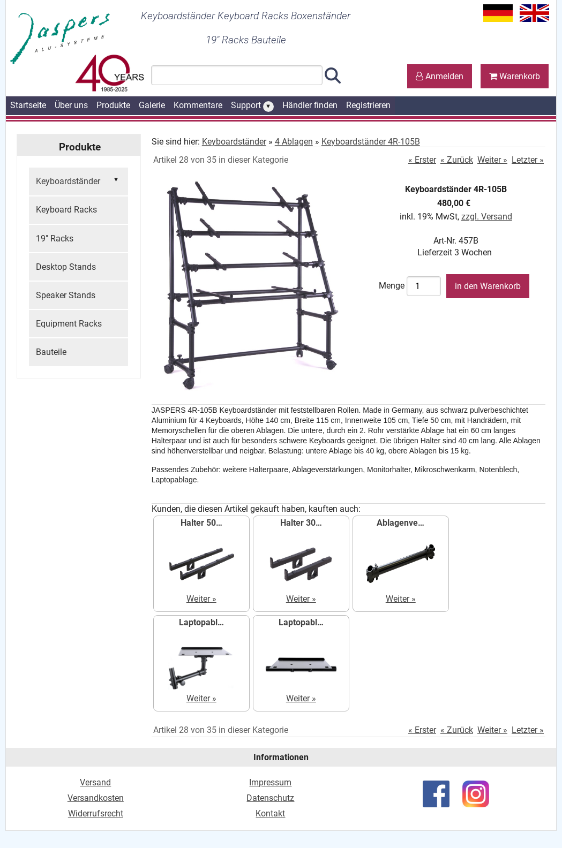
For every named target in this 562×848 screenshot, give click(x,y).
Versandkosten (96, 798)
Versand (95, 782)
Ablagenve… (400, 523)
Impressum (270, 782)
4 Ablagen (294, 142)
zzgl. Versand (486, 216)
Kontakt (270, 813)
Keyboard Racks (66, 210)
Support (252, 106)
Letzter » (528, 160)
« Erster (422, 160)
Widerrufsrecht (95, 813)
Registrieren (368, 105)
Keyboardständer (78, 180)
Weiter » (492, 160)
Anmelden (439, 76)
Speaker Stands (65, 295)
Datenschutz (270, 798)
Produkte (113, 105)
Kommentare (198, 105)
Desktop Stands (66, 267)
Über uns (71, 105)
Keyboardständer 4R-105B (370, 142)
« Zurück (456, 160)
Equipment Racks (69, 324)
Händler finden (310, 105)
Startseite (28, 105)
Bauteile (51, 352)
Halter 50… (201, 523)
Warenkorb (514, 76)
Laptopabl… (201, 622)
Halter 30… (301, 523)
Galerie (152, 105)
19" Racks (54, 238)
